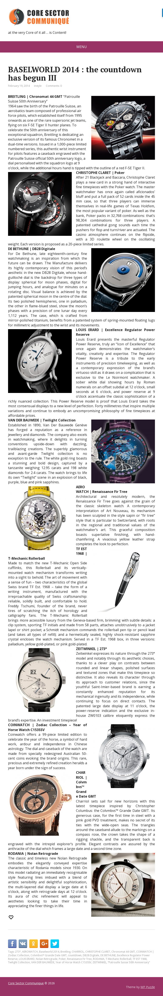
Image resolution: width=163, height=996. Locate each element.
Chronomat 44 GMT (123, 951)
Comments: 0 (54, 86)
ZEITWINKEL (100, 962)
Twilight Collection (19, 962)
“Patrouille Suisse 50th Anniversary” (129, 962)
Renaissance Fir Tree (79, 959)
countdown (75, 955)
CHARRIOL (78, 951)
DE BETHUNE (108, 955)
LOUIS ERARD (27, 959)
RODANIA (98, 959)
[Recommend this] (11, 917)
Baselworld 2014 (49, 951)
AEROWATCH (30, 951)
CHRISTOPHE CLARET (97, 951)
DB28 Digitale (91, 955)
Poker (62, 959)
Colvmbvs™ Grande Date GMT (49, 955)
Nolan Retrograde (47, 959)
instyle (38, 86)
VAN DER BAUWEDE (42, 962)
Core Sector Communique (26, 983)
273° (18, 951)
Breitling (65, 951)
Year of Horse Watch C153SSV (73, 962)
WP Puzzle (148, 987)
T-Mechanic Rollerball (118, 959)
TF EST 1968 (140, 959)
